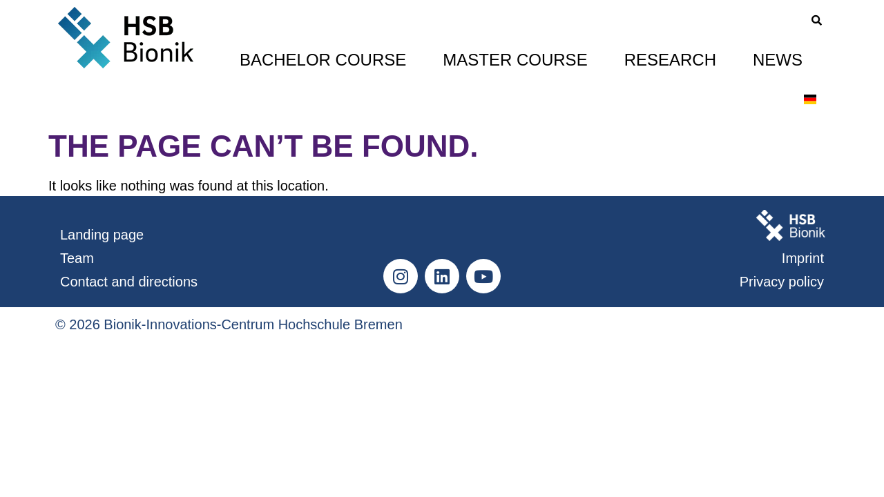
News (778, 59)
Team (77, 258)
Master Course (515, 59)
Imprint (803, 258)
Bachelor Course (323, 59)
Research (670, 59)
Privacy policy (782, 281)
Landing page (102, 234)
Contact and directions (129, 281)
